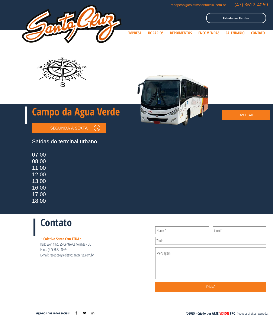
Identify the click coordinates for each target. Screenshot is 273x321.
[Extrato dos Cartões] (236, 18)
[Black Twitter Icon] (85, 313)
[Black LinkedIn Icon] (93, 313)
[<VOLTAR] (246, 115)
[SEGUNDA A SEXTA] (69, 128)
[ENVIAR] (210, 287)
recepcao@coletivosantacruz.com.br (198, 5)
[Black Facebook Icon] (76, 313)
